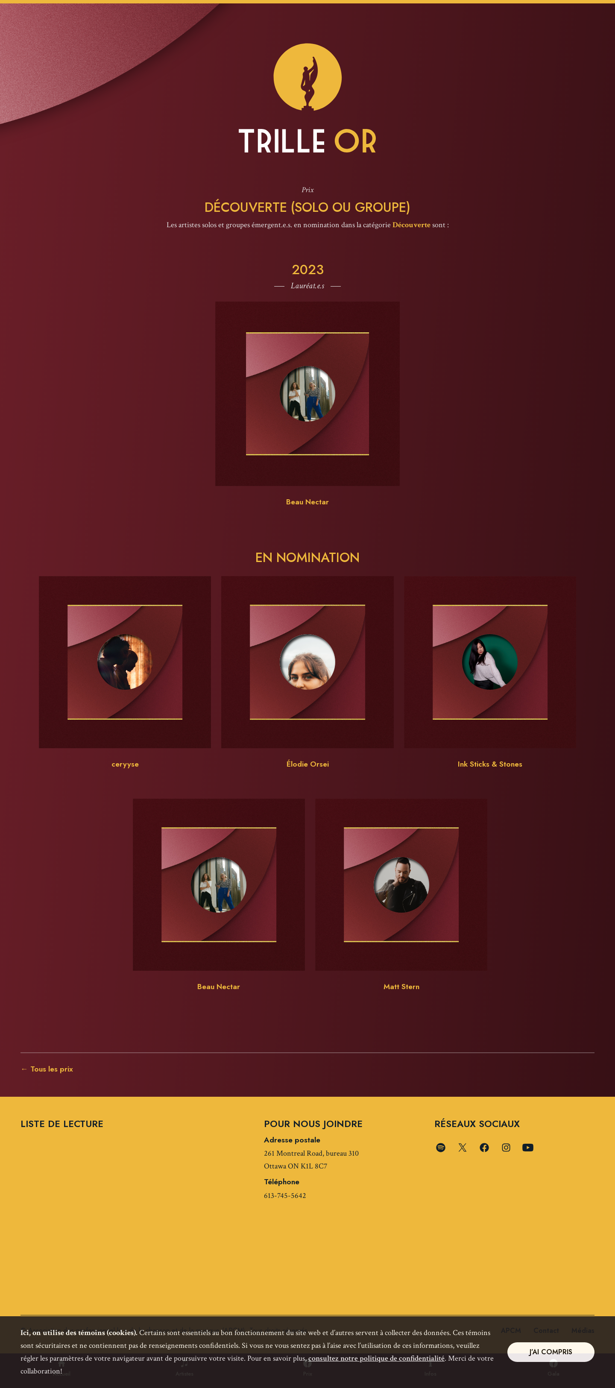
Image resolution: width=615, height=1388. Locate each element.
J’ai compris (551, 1352)
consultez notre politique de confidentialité (376, 1358)
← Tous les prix (46, 1069)
